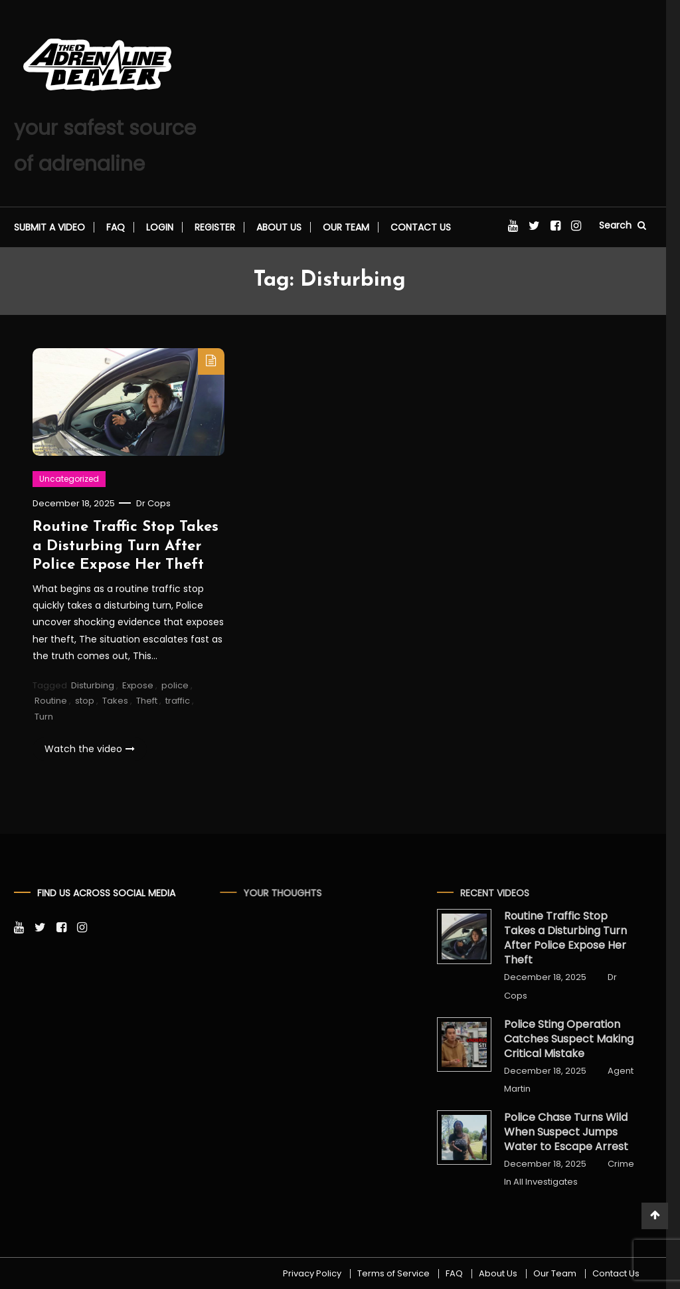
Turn (44, 718)
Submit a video (49, 227)
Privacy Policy (312, 1273)
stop (84, 702)
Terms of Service (393, 1273)
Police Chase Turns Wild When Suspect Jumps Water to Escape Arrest (553, 1132)
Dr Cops (153, 504)
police (175, 686)
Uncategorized (69, 480)
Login (159, 227)
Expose (137, 686)
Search (622, 225)
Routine (51, 702)
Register (215, 227)
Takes (115, 702)
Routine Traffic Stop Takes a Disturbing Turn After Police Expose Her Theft (125, 547)
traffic (177, 702)
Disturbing (92, 686)
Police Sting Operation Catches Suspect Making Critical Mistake (555, 1039)
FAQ (115, 227)
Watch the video (89, 750)
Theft (146, 702)
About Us (278, 227)
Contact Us (420, 227)
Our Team (346, 227)
